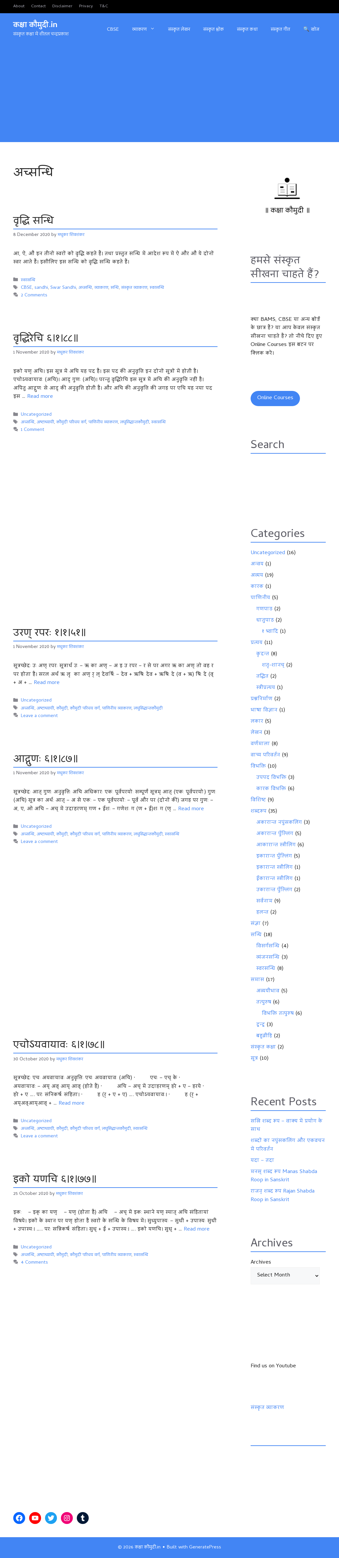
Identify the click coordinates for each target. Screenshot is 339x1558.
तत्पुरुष (263, 1002)
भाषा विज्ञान (264, 710)
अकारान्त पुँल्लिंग (274, 834)
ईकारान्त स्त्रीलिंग (274, 879)
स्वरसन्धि (28, 280)
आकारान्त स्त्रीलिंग (276, 845)
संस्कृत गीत (280, 30)
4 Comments (34, 1263)
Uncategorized (36, 415)
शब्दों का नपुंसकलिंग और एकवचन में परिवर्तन (288, 1145)
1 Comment (32, 430)
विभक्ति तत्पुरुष (278, 1013)
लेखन (256, 733)
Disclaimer (62, 6)
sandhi (41, 288)
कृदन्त (262, 654)
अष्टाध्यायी (45, 422)
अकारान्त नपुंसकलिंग (279, 822)
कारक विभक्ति (271, 789)
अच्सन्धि (85, 288)
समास (257, 980)
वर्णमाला (260, 744)
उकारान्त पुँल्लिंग (274, 890)
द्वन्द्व (260, 1025)
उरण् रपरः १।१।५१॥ (49, 633)
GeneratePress (205, 1547)
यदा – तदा (262, 1160)
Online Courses (275, 398)
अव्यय (257, 575)
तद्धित (262, 676)
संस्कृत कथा (247, 30)
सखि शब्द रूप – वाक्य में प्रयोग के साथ (286, 1126)
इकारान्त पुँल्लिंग (274, 856)
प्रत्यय (257, 643)
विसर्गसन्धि (268, 946)
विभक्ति (258, 766)
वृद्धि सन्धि (33, 221)
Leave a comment (39, 716)
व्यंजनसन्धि (268, 957)
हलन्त (262, 912)
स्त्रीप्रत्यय (265, 688)
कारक (257, 586)
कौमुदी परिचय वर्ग (71, 422)
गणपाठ (264, 609)
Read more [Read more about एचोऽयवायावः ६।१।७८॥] (71, 1103)
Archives (261, 1263)
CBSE (113, 30)
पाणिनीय (260, 598)
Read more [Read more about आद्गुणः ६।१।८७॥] (191, 809)
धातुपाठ (265, 620)
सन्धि (115, 288)
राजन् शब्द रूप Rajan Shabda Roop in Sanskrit (283, 1196)
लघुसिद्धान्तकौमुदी (134, 422)
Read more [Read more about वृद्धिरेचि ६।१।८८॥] (40, 396)
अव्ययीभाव (267, 991)
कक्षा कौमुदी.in (35, 25)
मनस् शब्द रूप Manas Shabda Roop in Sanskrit (284, 1176)
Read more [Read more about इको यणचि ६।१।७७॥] (197, 1229)
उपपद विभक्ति (271, 777)
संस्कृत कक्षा (263, 1047)
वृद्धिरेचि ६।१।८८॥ (45, 339)
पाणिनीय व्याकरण (103, 422)
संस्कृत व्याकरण (134, 288)
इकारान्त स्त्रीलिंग (274, 867)
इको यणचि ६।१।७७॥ (54, 1180)
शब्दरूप (258, 811)
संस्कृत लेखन (179, 30)
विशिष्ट (258, 800)
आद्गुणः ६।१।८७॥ (45, 759)
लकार (257, 721)
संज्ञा (256, 924)
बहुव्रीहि (264, 1036)
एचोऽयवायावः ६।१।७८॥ (59, 1045)
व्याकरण (147, 30)
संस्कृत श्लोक (213, 30)
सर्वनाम (264, 901)
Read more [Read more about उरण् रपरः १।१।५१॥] (47, 683)
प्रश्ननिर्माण (261, 699)
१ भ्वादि (270, 631)
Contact (38, 6)
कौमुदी (62, 708)
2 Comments (34, 295)
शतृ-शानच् (273, 665)
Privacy (86, 6)
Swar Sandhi (63, 288)
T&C (104, 6)
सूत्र (254, 1058)
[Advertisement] (169, 96)
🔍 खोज (311, 30)
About (18, 6)
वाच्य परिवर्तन (265, 755)
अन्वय (257, 564)
